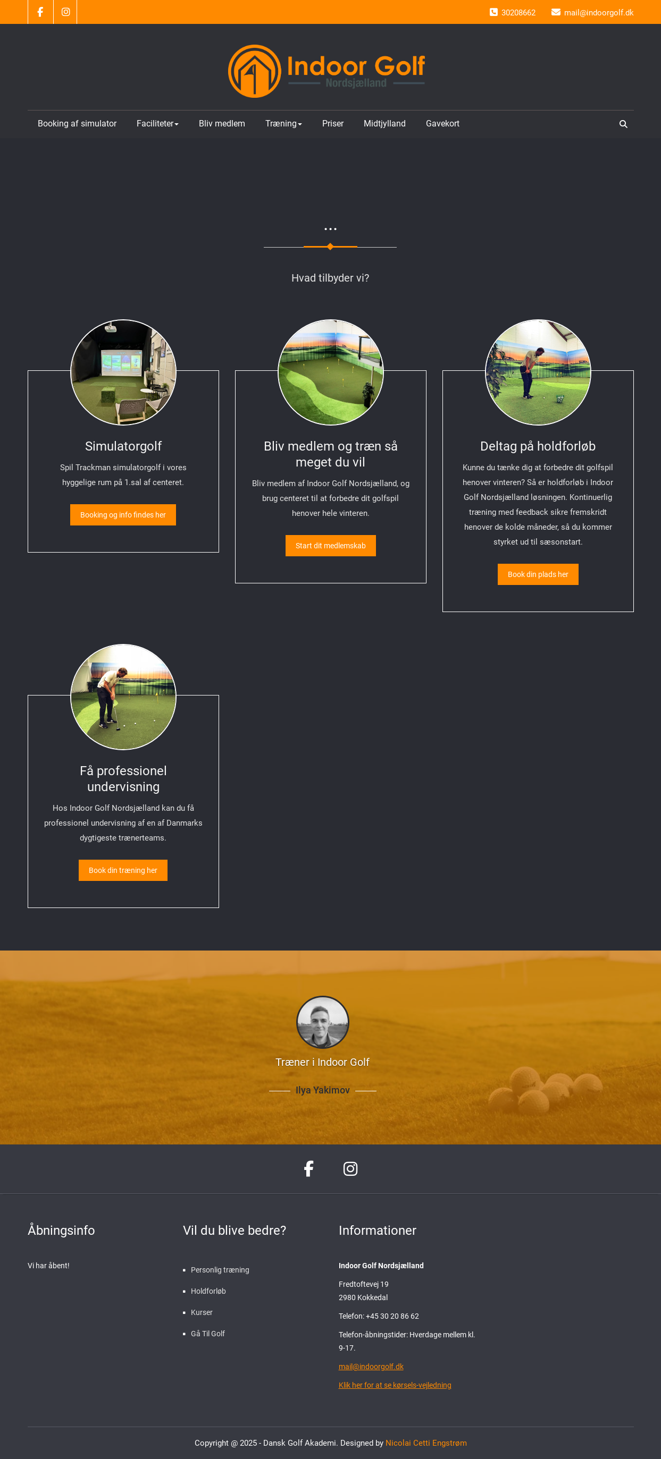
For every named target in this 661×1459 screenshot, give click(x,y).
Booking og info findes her (123, 515)
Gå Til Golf (208, 1333)
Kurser (202, 1312)
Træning (283, 123)
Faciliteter (158, 123)
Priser (333, 123)
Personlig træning (220, 1270)
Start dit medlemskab (331, 545)
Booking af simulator (77, 123)
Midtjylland (385, 123)
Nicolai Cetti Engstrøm (425, 1443)
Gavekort (442, 123)
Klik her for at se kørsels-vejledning (395, 1385)
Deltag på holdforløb (538, 446)
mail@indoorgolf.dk (371, 1366)
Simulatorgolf (123, 446)
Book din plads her (538, 574)
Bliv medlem (222, 123)
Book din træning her (123, 870)
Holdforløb (208, 1291)
